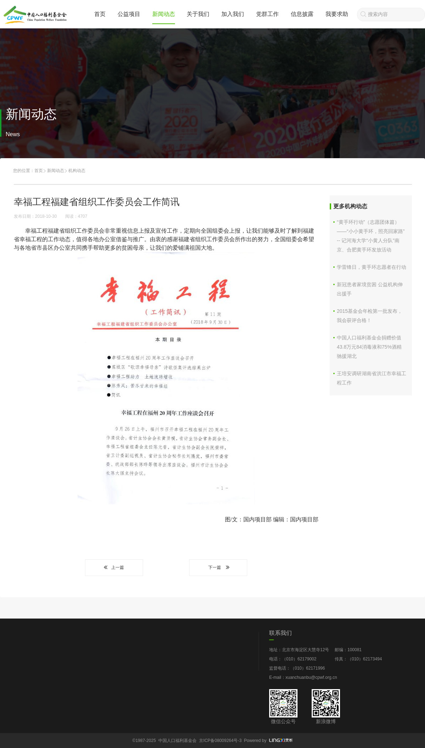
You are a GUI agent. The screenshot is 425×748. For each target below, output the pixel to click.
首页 (100, 14)
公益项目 (129, 14)
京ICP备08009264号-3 (220, 740)
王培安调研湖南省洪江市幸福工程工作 (371, 378)
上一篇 (114, 567)
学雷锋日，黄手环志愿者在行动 (371, 267)
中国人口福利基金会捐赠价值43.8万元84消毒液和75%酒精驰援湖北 (369, 347)
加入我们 (232, 14)
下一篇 (218, 567)
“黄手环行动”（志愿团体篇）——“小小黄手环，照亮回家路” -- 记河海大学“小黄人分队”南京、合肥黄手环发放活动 (370, 236)
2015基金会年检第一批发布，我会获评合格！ (369, 315)
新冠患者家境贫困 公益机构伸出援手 (370, 289)
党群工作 (267, 14)
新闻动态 (163, 14)
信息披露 (302, 14)
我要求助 (336, 14)
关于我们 (198, 14)
